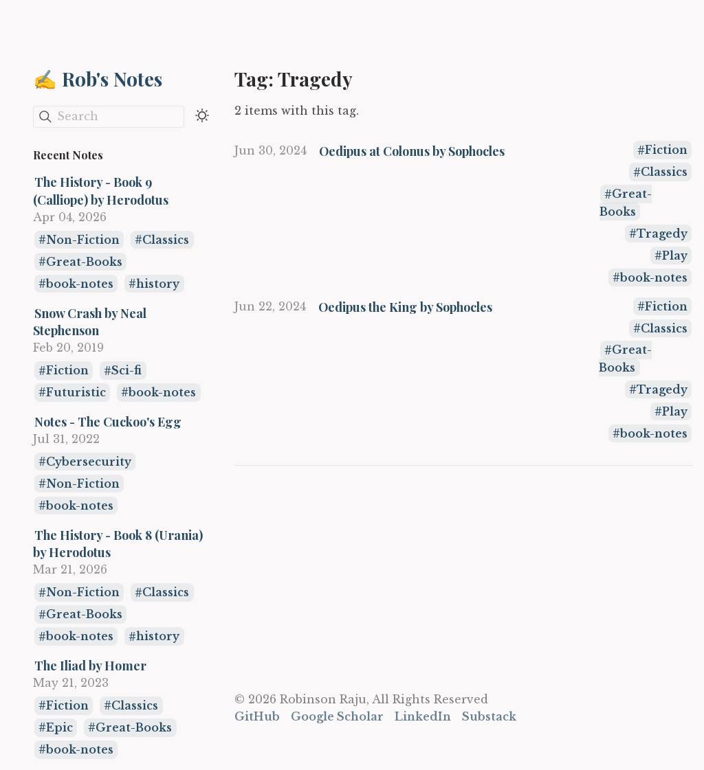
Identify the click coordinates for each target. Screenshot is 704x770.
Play (675, 255)
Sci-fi (126, 371)
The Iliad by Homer (90, 665)
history (157, 284)
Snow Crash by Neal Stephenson (89, 322)
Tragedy (662, 233)
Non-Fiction (83, 240)
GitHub (257, 716)
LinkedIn (423, 716)
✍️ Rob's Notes (97, 78)
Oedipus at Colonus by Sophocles (412, 151)
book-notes (79, 284)
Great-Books (84, 262)
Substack (489, 716)
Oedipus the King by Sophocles (405, 307)
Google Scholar (337, 716)
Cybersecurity (88, 461)
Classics (165, 240)
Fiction (67, 371)
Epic (59, 727)
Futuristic (76, 392)
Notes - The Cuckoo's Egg (108, 421)
